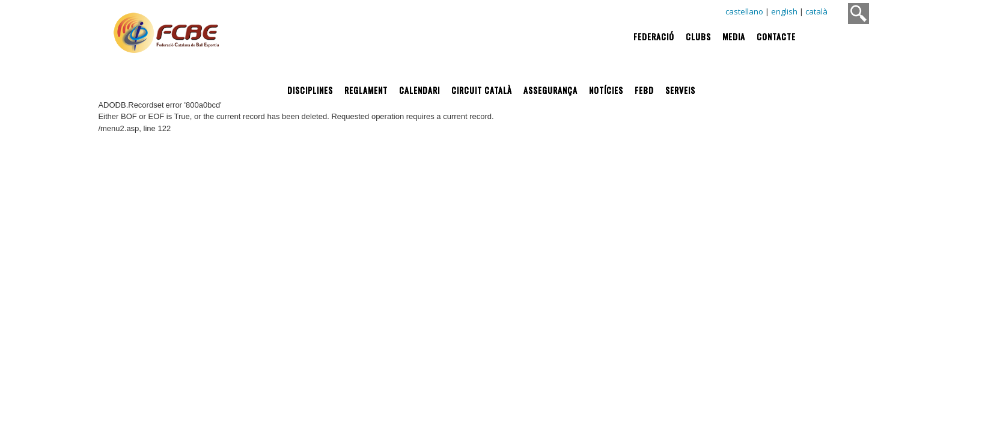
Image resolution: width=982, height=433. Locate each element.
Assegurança (550, 90)
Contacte (776, 36)
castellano (744, 11)
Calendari (419, 90)
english (784, 11)
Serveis (680, 90)
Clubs (698, 36)
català (816, 11)
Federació (653, 36)
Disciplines (310, 90)
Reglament (366, 90)
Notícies (606, 90)
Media (733, 36)
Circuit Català (481, 90)
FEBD (644, 90)
